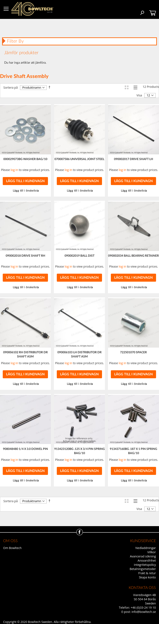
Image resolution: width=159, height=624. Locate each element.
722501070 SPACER (133, 352)
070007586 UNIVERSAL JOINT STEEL (79, 159)
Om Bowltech (12, 548)
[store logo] (32, 9)
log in (14, 170)
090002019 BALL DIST (79, 255)
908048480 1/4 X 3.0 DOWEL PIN (25, 449)
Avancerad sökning (143, 556)
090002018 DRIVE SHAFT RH (25, 255)
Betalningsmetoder (143, 569)
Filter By (15, 41)
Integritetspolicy (145, 565)
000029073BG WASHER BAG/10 (25, 159)
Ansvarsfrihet (147, 560)
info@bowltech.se (143, 612)
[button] (79, 190)
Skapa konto (147, 577)
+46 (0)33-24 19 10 (143, 608)
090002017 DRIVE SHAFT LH (133, 159)
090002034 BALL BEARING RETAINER (133, 255)
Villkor (151, 552)
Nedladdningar (145, 548)
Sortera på (10, 87)
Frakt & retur (147, 573)
